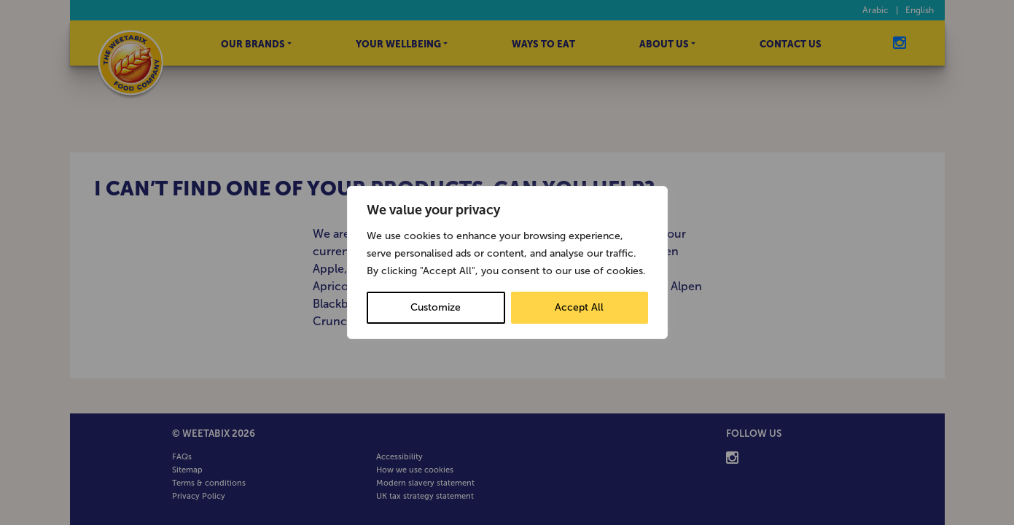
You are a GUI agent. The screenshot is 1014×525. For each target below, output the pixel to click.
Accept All (579, 307)
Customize (435, 307)
